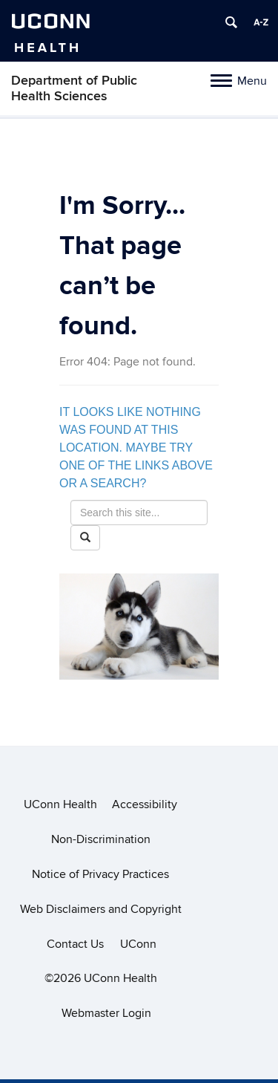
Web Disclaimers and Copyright (101, 909)
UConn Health (60, 804)
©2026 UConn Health (100, 978)
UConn (138, 944)
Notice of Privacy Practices (100, 874)
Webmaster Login (106, 1013)
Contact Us (75, 944)
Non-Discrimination (100, 839)
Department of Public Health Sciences (74, 88)
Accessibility (144, 804)
